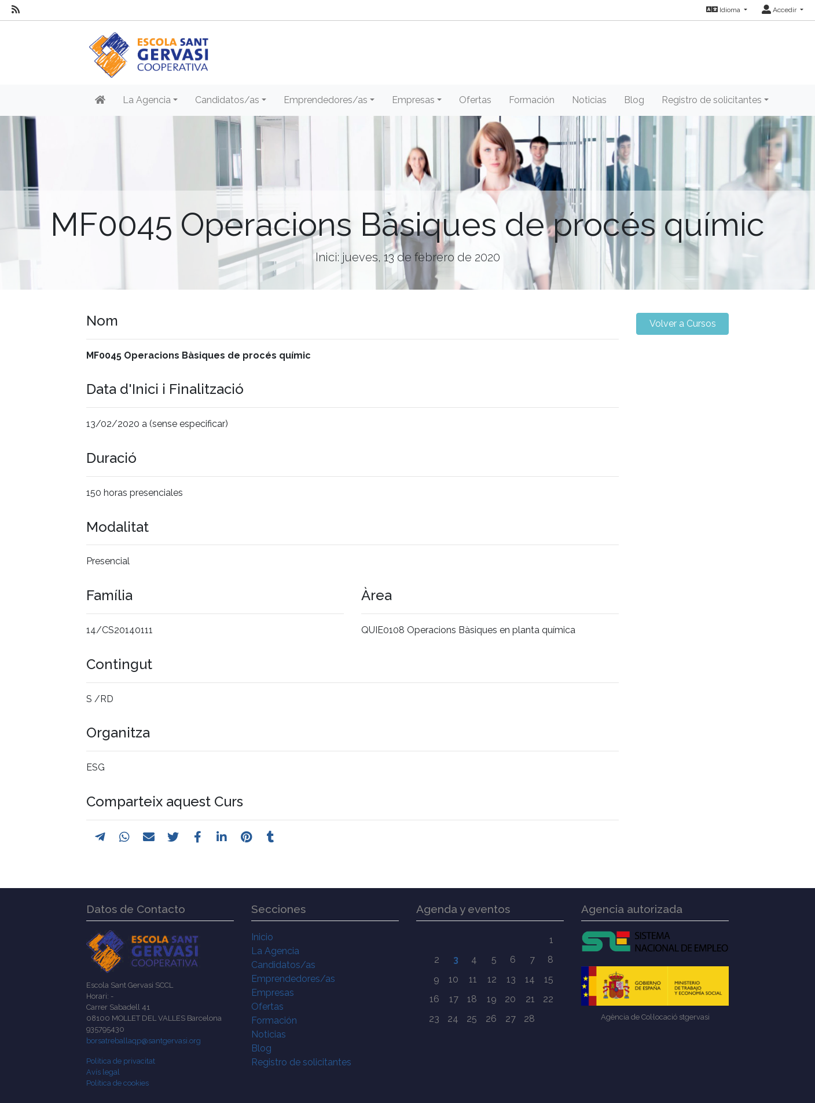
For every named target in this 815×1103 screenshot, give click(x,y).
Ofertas (475, 99)
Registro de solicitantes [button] (712, 99)
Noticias (589, 99)
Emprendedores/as (293, 978)
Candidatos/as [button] (227, 99)
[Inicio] (148, 48)
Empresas (272, 992)
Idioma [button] (724, 10)
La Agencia (275, 950)
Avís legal (103, 1072)
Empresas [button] (413, 99)
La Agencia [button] (147, 99)
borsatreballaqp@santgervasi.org (143, 1040)
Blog (634, 99)
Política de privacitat (120, 1061)
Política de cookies (117, 1083)
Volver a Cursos (682, 323)
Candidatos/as (283, 964)
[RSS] (16, 10)
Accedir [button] (780, 10)
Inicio (262, 937)
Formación (532, 99)
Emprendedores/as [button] (326, 99)
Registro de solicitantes (301, 1062)
